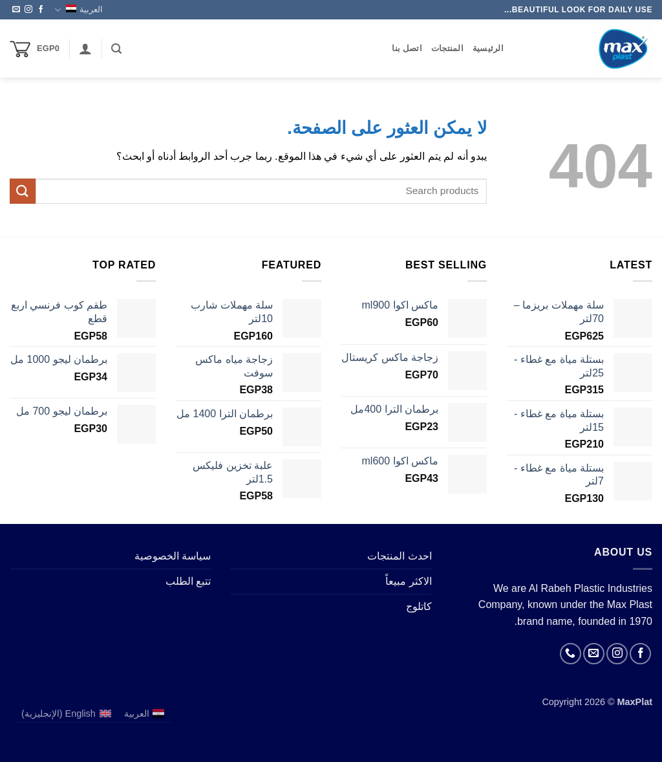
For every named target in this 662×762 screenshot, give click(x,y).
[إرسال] (23, 191)
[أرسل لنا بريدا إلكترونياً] (16, 9)
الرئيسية (488, 48)
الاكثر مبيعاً (408, 581)
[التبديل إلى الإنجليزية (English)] (66, 713)
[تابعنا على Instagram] (28, 9)
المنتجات (447, 48)
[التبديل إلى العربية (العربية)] (144, 713)
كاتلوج (419, 606)
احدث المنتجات (399, 555)
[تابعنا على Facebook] (41, 9)
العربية (78, 10)
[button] (116, 48)
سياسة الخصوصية (172, 555)
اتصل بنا (407, 48)
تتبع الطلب (188, 581)
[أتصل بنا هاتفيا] (570, 653)
